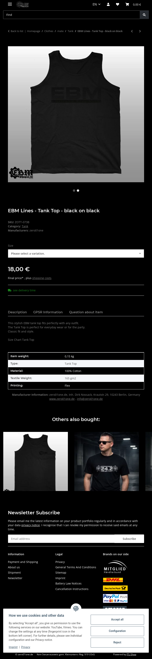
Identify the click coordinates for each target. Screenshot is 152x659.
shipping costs (41, 278)
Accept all (116, 619)
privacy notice (30, 525)
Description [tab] (17, 312)
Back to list (17, 31)
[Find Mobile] (71, 14)
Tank (25, 226)
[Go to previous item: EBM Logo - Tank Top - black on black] (132, 31)
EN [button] (95, 4)
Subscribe (129, 539)
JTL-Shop (131, 654)
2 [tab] (78, 190)
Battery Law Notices (68, 583)
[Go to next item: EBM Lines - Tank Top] (140, 31)
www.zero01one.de (62, 399)
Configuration (116, 631)
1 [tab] (74, 190)
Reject (116, 642)
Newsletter (15, 578)
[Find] (144, 14)
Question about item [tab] (86, 312)
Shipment (14, 572)
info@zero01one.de (90, 399)
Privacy (26, 647)
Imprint (14, 647)
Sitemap (60, 572)
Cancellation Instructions (71, 589)
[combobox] (76, 253)
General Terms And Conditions (75, 567)
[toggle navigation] (10, 2)
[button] (108, 4)
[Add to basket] (11, 44)
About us (14, 567)
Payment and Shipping (23, 562)
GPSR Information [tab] (48, 312)
